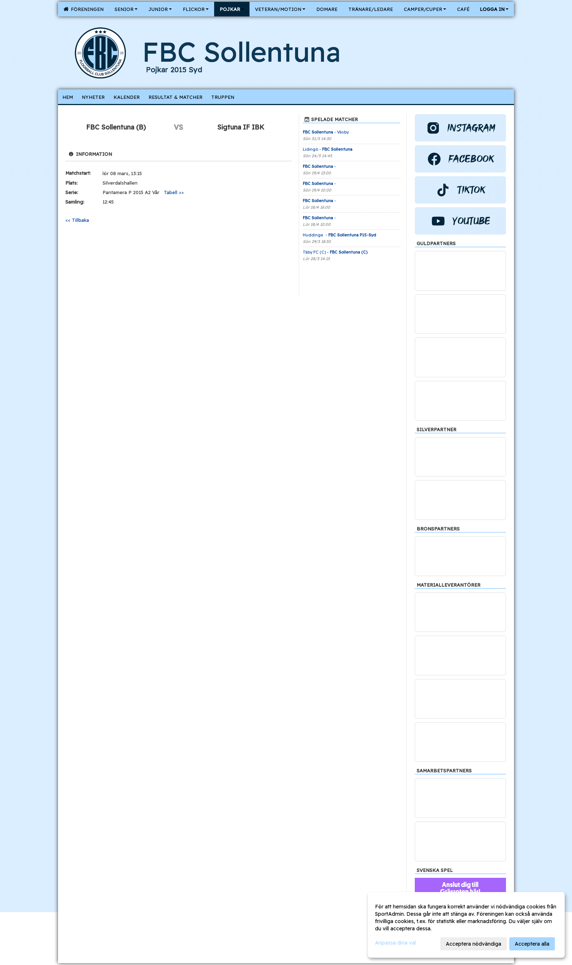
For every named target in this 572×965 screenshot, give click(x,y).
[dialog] (466, 925)
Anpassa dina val (395, 942)
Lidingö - (328, 149)
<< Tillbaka (77, 220)
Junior (160, 9)
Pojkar (232, 9)
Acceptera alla (532, 944)
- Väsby (326, 132)
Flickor (196, 9)
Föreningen (83, 9)
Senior (126, 9)
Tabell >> (174, 192)
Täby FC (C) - (335, 252)
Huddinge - (339, 235)
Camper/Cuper (425, 9)
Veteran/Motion (280, 9)
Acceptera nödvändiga (473, 944)
